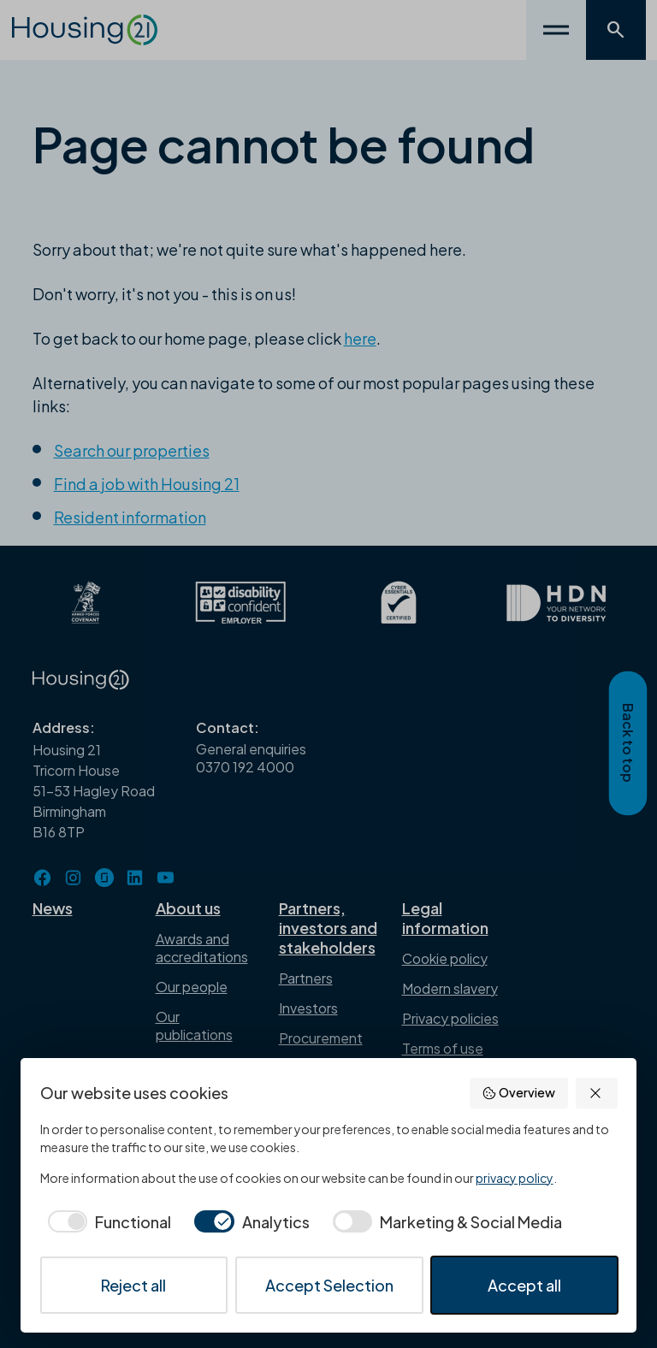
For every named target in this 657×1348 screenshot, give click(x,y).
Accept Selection (329, 1285)
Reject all (133, 1285)
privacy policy (514, 1177)
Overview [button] (518, 1093)
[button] (597, 1093)
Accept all (524, 1285)
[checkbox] (106, 1221)
